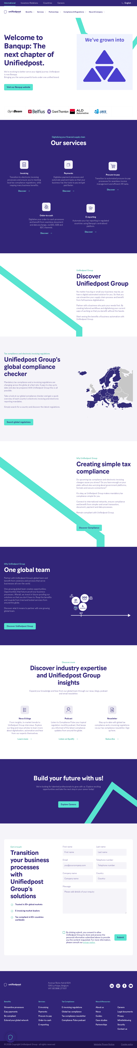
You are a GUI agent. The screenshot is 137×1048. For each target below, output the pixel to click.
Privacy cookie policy (44, 528)
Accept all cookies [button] (84, 538)
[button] (58, 538)
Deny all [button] (38, 538)
